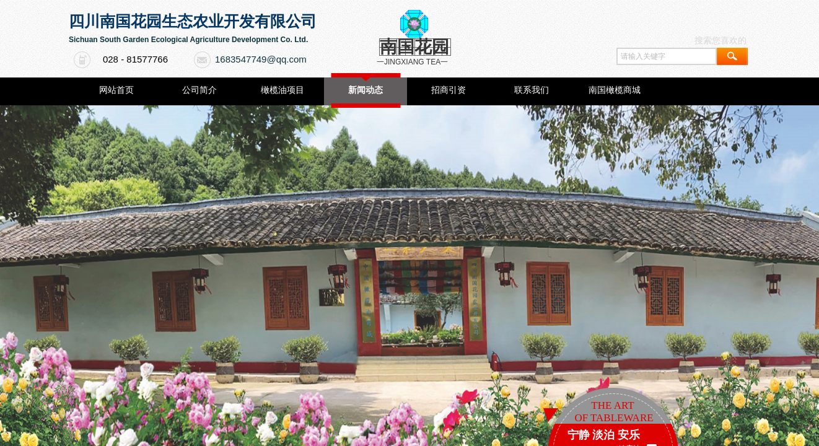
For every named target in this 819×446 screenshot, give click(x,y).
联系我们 (531, 90)
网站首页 (116, 90)
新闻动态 (365, 90)
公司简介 (199, 90)
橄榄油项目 (282, 90)
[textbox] (666, 56)
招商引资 (448, 90)
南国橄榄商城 (615, 90)
